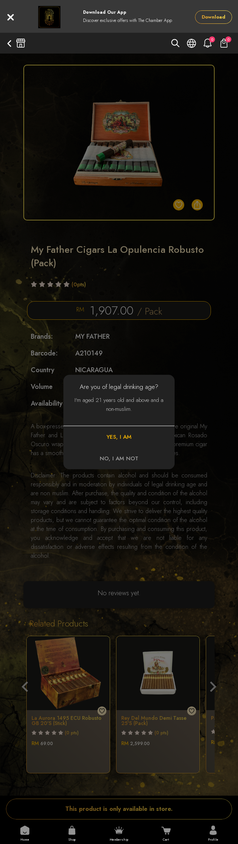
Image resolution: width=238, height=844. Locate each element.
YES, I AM (119, 437)
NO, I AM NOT (119, 458)
